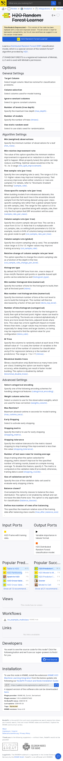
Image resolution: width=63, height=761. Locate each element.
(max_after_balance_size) (46, 512)
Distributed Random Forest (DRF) (26, 46)
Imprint (14, 731)
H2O (26, 51)
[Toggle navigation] (59, 3)
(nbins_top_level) (48, 303)
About (4, 729)
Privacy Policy (25, 733)
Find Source (50, 659)
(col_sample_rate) (29, 248)
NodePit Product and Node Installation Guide (37, 681)
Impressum (6, 731)
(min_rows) (9, 146)
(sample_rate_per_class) (15, 214)
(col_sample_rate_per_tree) (38, 234)
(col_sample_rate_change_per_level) (21, 263)
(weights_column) (39, 403)
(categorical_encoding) (42, 391)
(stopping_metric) (12, 435)
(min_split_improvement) (30, 166)
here (6, 692)
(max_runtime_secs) (13, 414)
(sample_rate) (20, 186)
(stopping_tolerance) (23, 449)
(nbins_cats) (22, 334)
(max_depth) (40, 111)
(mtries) (40, 354)
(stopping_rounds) (32, 472)
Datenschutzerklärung (10, 733)
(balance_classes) (28, 500)
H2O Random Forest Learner (32, 39)
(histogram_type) (41, 277)
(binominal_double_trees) (16, 374)
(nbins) (27, 288)
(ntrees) (34, 120)
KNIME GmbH (19, 757)
